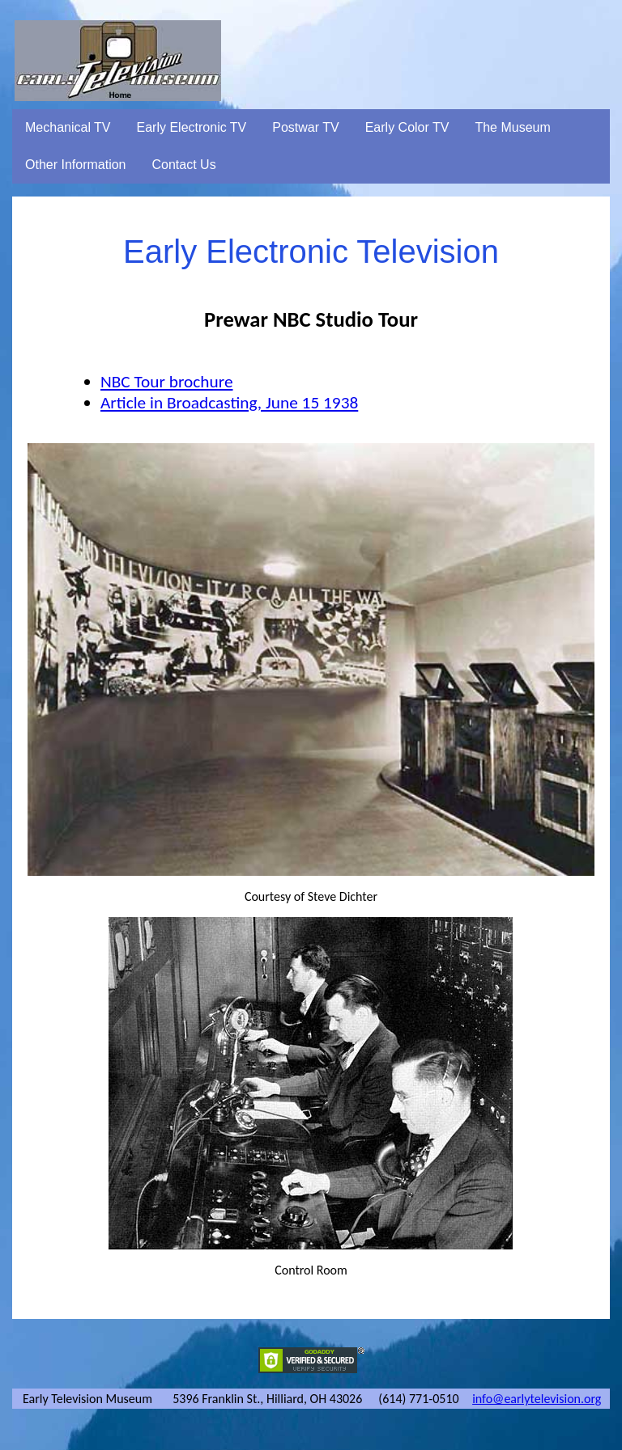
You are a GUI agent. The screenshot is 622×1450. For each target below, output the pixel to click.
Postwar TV (305, 127)
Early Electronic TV (192, 127)
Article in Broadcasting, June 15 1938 (229, 402)
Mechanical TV (68, 127)
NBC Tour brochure (166, 381)
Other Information (75, 164)
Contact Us (184, 164)
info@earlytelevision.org (536, 1398)
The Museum (512, 127)
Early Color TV (407, 127)
